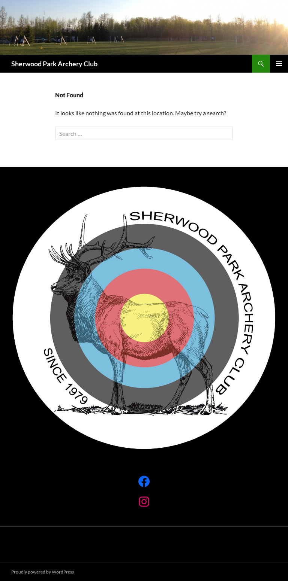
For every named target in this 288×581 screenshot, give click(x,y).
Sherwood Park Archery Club (54, 64)
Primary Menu (279, 64)
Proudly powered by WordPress (42, 572)
